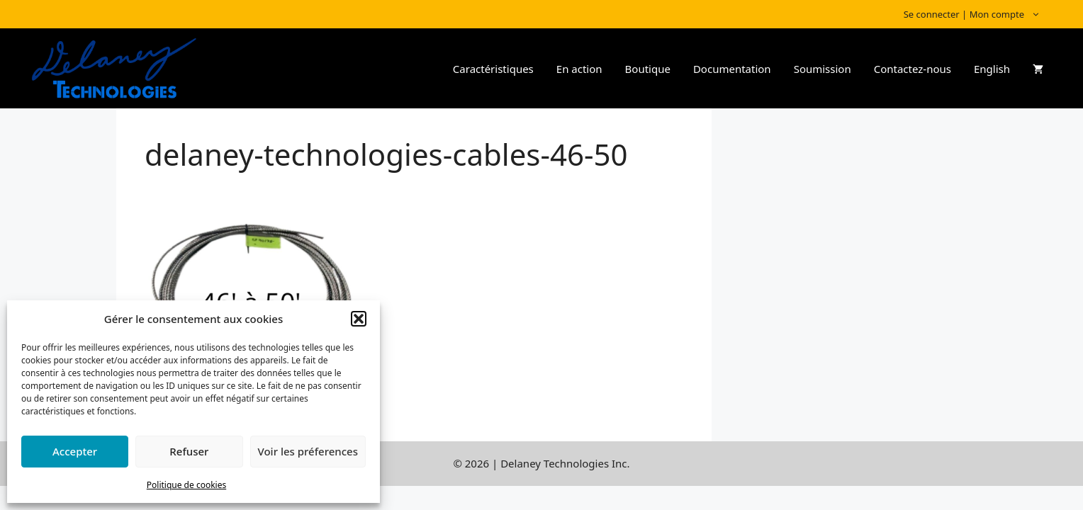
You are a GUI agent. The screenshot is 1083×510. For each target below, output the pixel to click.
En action (579, 69)
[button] (359, 319)
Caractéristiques (493, 69)
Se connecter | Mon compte (979, 14)
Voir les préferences (308, 451)
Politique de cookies (186, 485)
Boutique (647, 69)
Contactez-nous (912, 69)
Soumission (822, 69)
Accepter (74, 451)
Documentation (732, 69)
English (992, 69)
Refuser (188, 451)
